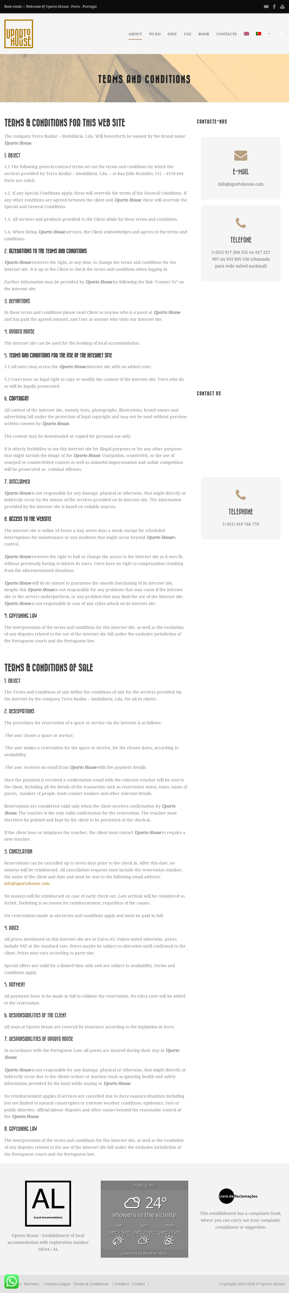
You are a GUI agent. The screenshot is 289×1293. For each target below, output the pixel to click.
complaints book (264, 1213)
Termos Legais (58, 1284)
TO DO (155, 34)
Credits (138, 1284)
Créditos (121, 1284)
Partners (31, 1284)
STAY (172, 34)
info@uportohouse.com (27, 883)
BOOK (204, 34)
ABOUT (135, 34)
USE (187, 34)
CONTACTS (226, 34)
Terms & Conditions (91, 1284)
